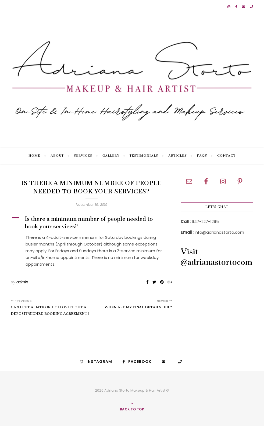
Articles (177, 155)
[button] (91, 222)
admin (22, 282)
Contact (226, 155)
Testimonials (144, 155)
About (57, 155)
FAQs (202, 155)
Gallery (110, 155)
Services (83, 155)
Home (34, 155)
